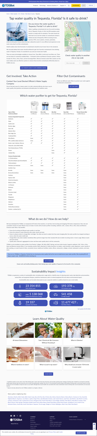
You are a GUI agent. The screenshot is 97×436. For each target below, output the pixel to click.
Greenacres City (77, 397)
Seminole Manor (12, 404)
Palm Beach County (29, 13)
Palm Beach (68, 400)
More (66, 1)
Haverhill (84, 397)
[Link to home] (19, 419)
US (19, 13)
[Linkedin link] (14, 416)
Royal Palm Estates (62, 402)
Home (8, 13)
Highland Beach (12, 398)
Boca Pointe (46, 397)
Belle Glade (21, 397)
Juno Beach (26, 398)
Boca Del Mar (38, 397)
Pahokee (62, 400)
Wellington (58, 404)
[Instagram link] (20, 416)
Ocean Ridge (55, 400)
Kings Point (36, 398)
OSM (84, 51)
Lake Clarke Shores (58, 398)
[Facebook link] (11, 416)
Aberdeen (10, 397)
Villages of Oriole (50, 404)
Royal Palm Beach (52, 402)
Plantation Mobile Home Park (31, 402)
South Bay (19, 404)
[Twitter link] (17, 416)
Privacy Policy (52, 432)
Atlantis (15, 397)
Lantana (10, 400)
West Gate (65, 404)
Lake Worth (72, 398)
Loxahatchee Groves (27, 400)
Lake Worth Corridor (81, 398)
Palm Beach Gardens (77, 400)
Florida (22, 13)
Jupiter (31, 398)
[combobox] (73, 63)
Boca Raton (53, 397)
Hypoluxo (19, 398)
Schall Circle (80, 402)
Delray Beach (68, 397)
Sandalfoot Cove (72, 402)
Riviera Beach (43, 402)
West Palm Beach (73, 404)
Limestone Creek (17, 400)
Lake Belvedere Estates (46, 398)
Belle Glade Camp (29, 397)
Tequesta (35, 404)
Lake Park (66, 398)
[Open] (80, 63)
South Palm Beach (28, 404)
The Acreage (42, 404)
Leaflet (79, 51)
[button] (77, 35)
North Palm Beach (47, 400)
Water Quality (14, 13)
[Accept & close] (81, 433)
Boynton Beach (60, 397)
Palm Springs (19, 402)
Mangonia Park (37, 400)
